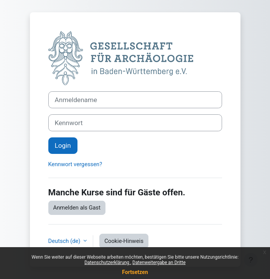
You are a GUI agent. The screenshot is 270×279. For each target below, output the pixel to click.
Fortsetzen (135, 272)
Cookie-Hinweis (123, 241)
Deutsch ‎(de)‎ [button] (65, 241)
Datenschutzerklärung (107, 262)
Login (63, 145)
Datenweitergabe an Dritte (158, 262)
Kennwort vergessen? (75, 164)
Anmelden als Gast (77, 207)
